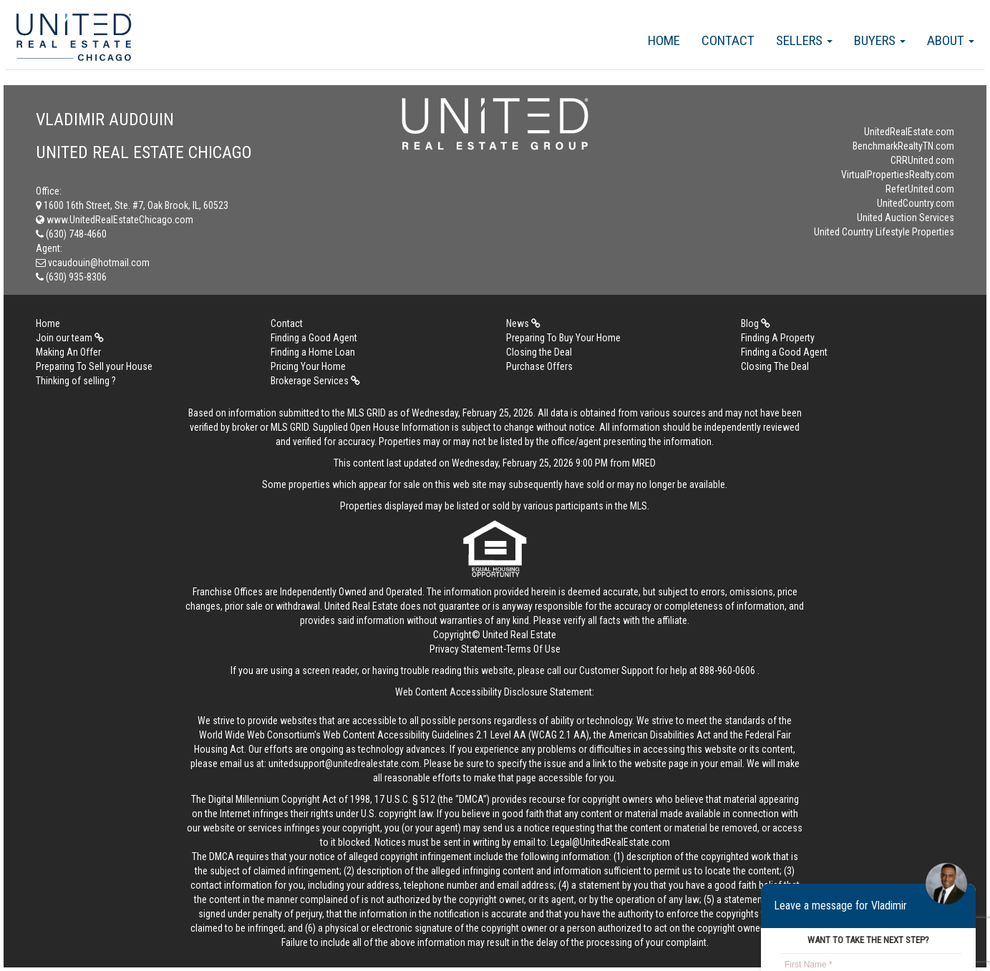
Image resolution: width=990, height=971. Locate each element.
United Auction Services (905, 217)
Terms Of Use (533, 649)
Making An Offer (68, 352)
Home (664, 40)
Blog (755, 323)
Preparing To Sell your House (94, 366)
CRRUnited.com (922, 160)
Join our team (70, 337)
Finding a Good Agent (314, 337)
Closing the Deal (539, 352)
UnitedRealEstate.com (909, 131)
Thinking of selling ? (76, 380)
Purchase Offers (539, 366)
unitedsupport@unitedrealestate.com (343, 763)
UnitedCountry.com (915, 203)
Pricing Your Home (308, 366)
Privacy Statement (466, 649)
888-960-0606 (727, 670)
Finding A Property (778, 337)
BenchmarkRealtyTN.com (903, 146)
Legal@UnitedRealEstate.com (610, 842)
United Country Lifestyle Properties (884, 232)
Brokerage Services (315, 380)
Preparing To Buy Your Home (563, 337)
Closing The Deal (775, 366)
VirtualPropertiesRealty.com (897, 174)
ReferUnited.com (919, 189)
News (523, 323)
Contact (728, 40)
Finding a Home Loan (313, 352)
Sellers (804, 40)
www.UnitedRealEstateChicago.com (114, 219)
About (950, 40)
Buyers (880, 40)
